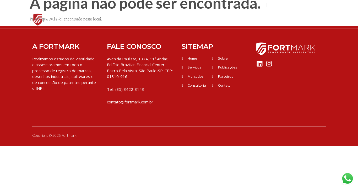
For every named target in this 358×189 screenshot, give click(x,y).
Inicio (99, 19)
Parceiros (241, 19)
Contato (313, 19)
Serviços (173, 19)
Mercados (208, 19)
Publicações (278, 19)
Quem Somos (133, 19)
